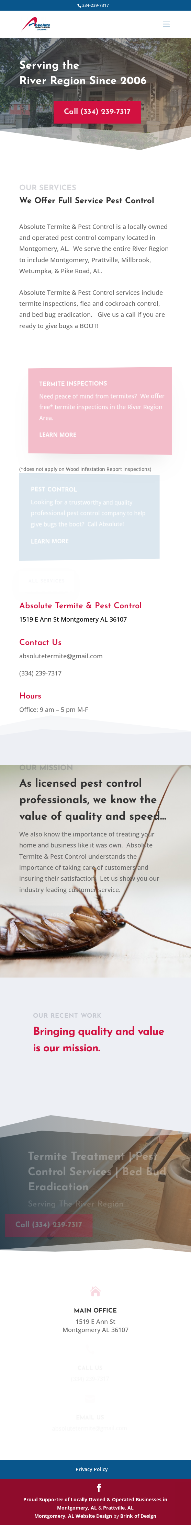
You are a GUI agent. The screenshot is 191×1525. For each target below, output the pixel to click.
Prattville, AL (118, 1507)
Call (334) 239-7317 (93, 112)
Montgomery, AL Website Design (73, 1516)
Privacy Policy (92, 1469)
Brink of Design (138, 1516)
